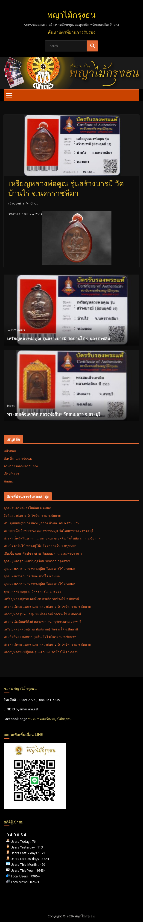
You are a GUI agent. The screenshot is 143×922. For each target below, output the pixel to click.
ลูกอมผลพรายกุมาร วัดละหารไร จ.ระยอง (32, 591)
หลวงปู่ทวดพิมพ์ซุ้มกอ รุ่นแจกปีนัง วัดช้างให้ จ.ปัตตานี (41, 652)
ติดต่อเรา (10, 481)
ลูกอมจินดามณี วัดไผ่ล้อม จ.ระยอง (27, 508)
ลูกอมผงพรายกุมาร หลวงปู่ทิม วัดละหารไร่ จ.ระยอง (39, 568)
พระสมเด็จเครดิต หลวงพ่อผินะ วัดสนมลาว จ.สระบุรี (53, 410)
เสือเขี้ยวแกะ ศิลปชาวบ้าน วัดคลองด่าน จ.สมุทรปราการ (43, 553)
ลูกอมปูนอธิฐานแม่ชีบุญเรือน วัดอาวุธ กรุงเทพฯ (37, 561)
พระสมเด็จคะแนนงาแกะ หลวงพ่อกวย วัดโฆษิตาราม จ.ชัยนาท (47, 606)
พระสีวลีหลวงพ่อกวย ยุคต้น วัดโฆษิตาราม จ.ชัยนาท (40, 637)
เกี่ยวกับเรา (11, 473)
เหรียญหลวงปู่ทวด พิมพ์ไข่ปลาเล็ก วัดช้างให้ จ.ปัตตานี (41, 599)
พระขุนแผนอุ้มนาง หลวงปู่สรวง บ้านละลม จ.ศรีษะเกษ (41, 523)
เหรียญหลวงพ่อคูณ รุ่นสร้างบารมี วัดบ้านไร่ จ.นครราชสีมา (59, 334)
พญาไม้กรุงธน (71, 15)
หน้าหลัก (10, 451)
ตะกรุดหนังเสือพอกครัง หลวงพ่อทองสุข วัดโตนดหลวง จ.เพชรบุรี (48, 530)
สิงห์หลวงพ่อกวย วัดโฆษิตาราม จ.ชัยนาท (32, 515)
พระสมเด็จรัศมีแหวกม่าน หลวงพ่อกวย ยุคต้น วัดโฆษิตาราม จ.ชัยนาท (52, 538)
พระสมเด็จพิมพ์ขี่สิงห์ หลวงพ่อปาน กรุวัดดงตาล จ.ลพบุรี (42, 621)
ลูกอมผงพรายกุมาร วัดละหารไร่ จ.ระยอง (32, 576)
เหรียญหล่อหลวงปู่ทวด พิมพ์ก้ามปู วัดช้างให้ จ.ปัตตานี (41, 629)
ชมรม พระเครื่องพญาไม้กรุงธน (50, 719)
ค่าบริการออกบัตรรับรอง (21, 466)
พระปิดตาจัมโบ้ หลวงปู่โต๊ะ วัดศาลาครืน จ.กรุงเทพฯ (40, 546)
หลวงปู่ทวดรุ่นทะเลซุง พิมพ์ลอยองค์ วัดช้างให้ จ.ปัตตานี (42, 614)
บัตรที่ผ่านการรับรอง (18, 458)
